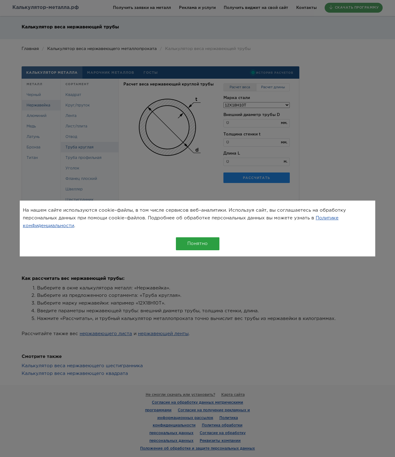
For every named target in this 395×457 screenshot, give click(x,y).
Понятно (197, 244)
